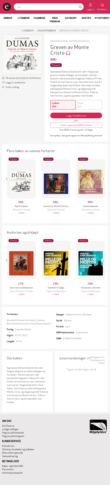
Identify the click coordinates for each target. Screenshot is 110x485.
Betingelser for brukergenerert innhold (97, 360)
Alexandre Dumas (59, 40)
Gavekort (71, 18)
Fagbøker (39, 18)
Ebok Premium (55, 20)
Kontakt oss (8, 445)
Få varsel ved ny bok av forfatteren (21, 77)
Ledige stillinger (10, 429)
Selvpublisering (10, 456)
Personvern (8, 469)
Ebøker (8, 18)
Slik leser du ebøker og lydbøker (18, 449)
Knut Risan (74, 40)
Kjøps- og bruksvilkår (12, 465)
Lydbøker (24, 18)
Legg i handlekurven (76, 115)
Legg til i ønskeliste (13, 82)
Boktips (86, 18)
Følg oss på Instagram (13, 435)
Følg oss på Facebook (13, 432)
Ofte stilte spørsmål (12, 452)
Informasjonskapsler (12, 472)
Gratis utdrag (10, 86)
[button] (8, 187)
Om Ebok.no (8, 425)
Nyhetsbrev (102, 18)
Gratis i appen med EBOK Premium (76, 124)
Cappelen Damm (23, 329)
